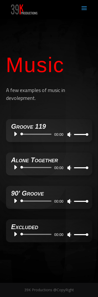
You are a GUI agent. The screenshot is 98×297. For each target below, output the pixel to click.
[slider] (35, 134)
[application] (47, 134)
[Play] (14, 134)
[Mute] (67, 134)
